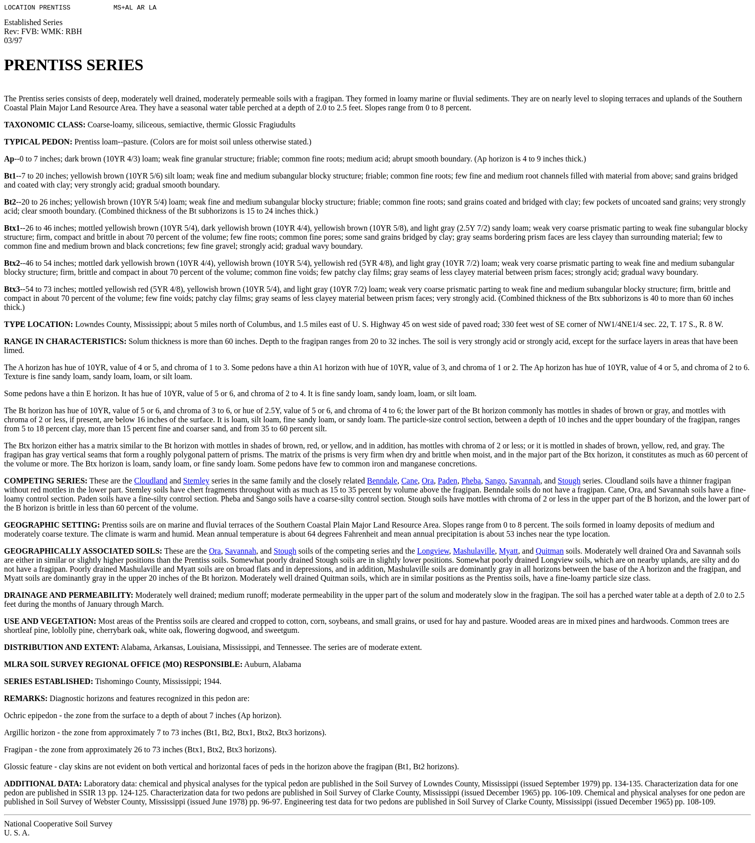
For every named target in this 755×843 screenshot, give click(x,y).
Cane (409, 482)
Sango (495, 482)
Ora (428, 482)
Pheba (471, 482)
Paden (447, 482)
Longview (433, 552)
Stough (569, 482)
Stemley (196, 482)
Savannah (524, 482)
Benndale (382, 482)
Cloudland (151, 482)
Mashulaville (474, 552)
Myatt (508, 552)
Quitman (550, 552)
